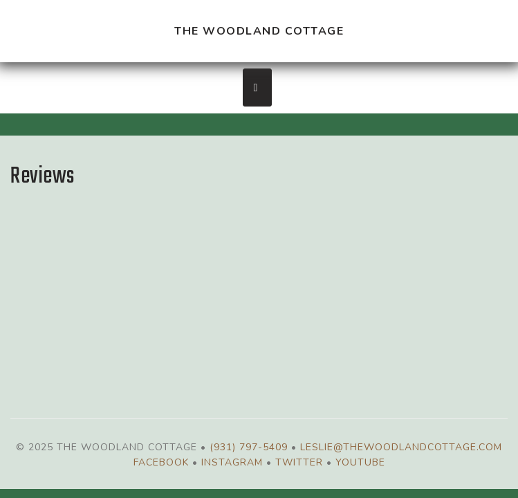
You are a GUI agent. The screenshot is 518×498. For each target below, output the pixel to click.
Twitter (299, 462)
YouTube (360, 462)
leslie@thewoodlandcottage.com (401, 447)
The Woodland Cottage (259, 31)
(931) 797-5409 (249, 447)
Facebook (161, 462)
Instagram (232, 462)
